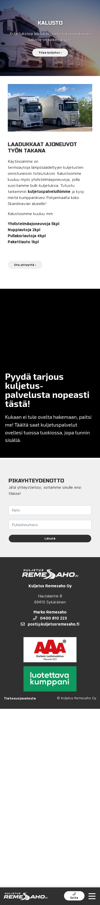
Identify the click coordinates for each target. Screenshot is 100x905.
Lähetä (50, 538)
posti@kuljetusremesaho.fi (50, 624)
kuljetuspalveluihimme (49, 191)
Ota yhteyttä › (25, 265)
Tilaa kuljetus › (50, 52)
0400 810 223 (50, 618)
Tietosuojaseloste (20, 698)
